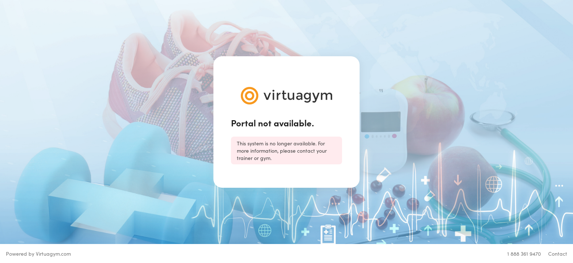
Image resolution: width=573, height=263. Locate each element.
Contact (557, 253)
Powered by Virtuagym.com (38, 253)
